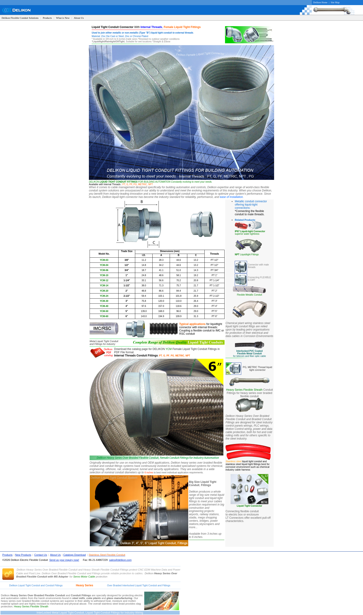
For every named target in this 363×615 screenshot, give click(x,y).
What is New (62, 17)
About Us (79, 17)
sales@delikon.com (120, 560)
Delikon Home (320, 2)
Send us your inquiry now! (64, 560)
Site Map (335, 2)
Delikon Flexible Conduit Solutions (20, 17)
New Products (23, 554)
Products (47, 17)
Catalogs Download (74, 554)
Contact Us (40, 554)
